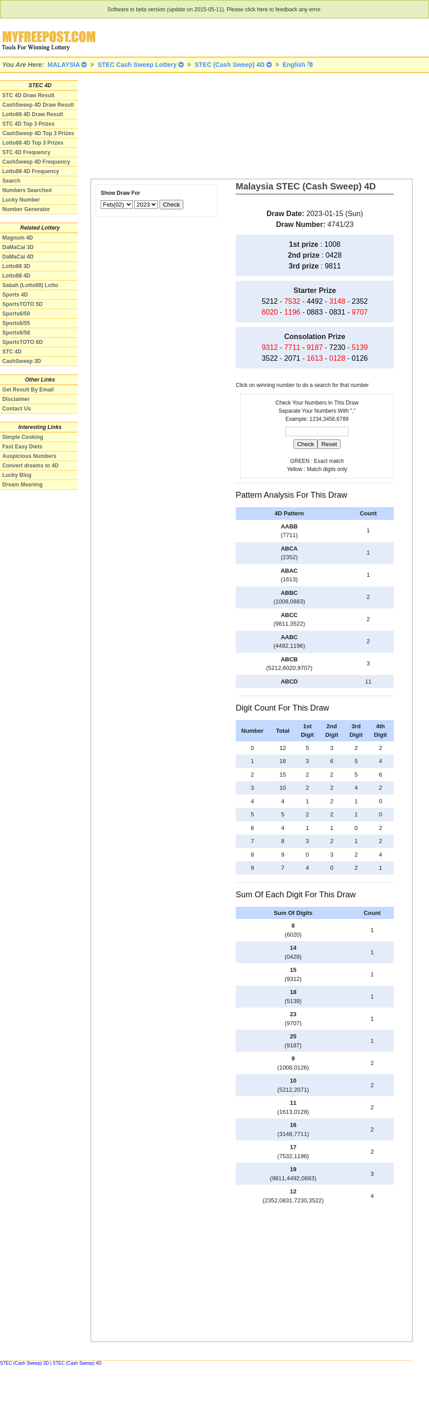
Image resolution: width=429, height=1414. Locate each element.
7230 (337, 347)
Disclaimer (16, 399)
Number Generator (26, 209)
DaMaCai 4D (17, 257)
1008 (332, 244)
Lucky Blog (17, 475)
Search (11, 181)
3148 (337, 301)
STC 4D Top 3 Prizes (28, 124)
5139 (360, 347)
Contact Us (16, 408)
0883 (315, 312)
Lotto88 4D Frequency (30, 171)
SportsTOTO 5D (22, 304)
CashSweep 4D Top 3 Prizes (38, 133)
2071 (292, 358)
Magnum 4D (17, 238)
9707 (360, 312)
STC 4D (12, 352)
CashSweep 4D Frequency (36, 162)
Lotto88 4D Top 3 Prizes (32, 143)
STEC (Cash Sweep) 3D (24, 1363)
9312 (270, 347)
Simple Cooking (22, 437)
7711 (292, 347)
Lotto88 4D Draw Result (32, 114)
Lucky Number (21, 200)
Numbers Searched (26, 190)
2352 (360, 301)
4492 (315, 301)
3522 (270, 358)
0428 (334, 255)
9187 (315, 347)
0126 (360, 358)
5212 (270, 301)
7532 (292, 301)
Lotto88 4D (16, 276)
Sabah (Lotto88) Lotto (30, 285)
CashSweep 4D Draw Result (38, 105)
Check (171, 204)
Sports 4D (15, 295)
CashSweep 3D (21, 361)
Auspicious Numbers (29, 456)
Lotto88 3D (16, 266)
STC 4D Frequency (26, 152)
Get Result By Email (28, 389)
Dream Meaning (22, 484)
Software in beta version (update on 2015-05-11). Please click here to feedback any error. (214, 9)
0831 (337, 312)
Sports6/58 (16, 333)
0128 (337, 358)
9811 (333, 266)
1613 (315, 358)
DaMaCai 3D (17, 247)
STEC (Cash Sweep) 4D (77, 1363)
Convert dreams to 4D (30, 465)
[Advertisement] (137, 125)
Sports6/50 (16, 314)
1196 (292, 312)
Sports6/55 (16, 323)
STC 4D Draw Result (28, 95)
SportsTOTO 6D (22, 342)
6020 (270, 312)
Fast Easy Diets (22, 446)
